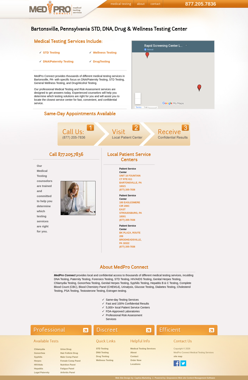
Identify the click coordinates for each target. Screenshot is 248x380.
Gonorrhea (39, 353)
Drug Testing (102, 356)
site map (178, 356)
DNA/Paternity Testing (58, 61)
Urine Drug (65, 349)
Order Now (135, 360)
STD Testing (51, 52)
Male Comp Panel (69, 357)
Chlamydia (39, 349)
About (133, 352)
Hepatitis (38, 368)
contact (155, 4)
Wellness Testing (104, 52)
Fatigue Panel (67, 368)
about (141, 4)
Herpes (37, 361)
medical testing (121, 4)
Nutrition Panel (67, 365)
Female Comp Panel (70, 361)
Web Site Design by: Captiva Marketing (133, 378)
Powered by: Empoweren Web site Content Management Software (185, 378)
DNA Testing (102, 352)
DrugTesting (101, 61)
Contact (134, 356)
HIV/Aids (38, 365)
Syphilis (38, 357)
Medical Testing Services (143, 348)
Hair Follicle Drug (69, 353)
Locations (135, 364)
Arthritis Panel (67, 372)
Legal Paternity (41, 372)
